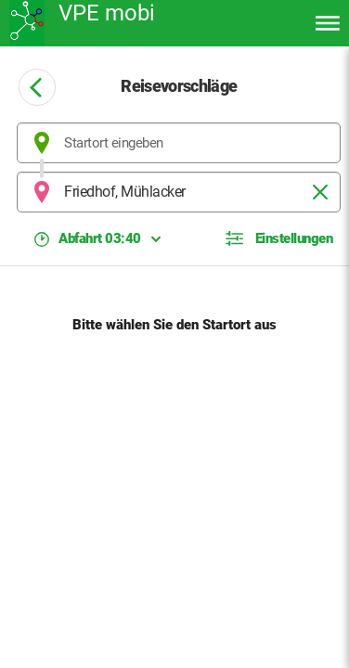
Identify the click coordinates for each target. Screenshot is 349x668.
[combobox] (179, 142)
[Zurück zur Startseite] (102, 23)
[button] (279, 238)
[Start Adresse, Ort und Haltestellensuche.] (179, 142)
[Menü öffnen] (328, 23)
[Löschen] (320, 192)
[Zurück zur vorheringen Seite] (37, 87)
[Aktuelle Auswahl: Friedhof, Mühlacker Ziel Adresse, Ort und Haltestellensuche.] (179, 192)
